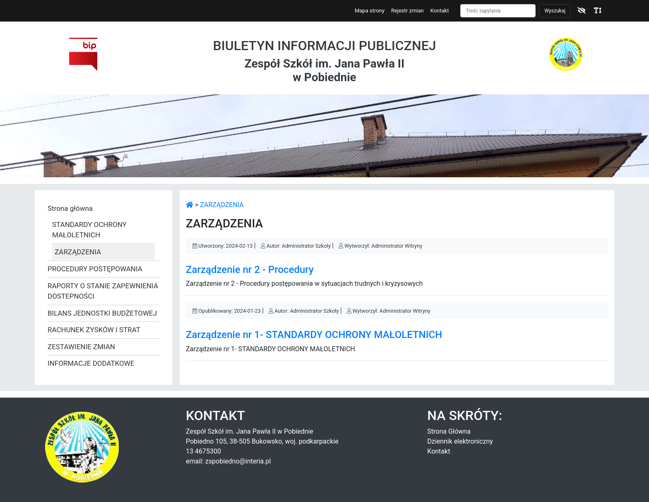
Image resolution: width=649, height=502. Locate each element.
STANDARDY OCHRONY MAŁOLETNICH (89, 229)
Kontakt (439, 10)
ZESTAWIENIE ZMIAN (81, 347)
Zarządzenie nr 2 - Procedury (250, 269)
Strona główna (70, 208)
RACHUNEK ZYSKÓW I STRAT (94, 330)
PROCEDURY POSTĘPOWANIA (95, 269)
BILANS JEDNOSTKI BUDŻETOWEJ (102, 313)
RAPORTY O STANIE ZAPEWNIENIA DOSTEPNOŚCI (103, 291)
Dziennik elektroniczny (460, 441)
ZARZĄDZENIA (78, 252)
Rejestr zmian (407, 10)
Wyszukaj (554, 11)
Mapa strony (370, 10)
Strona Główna (449, 431)
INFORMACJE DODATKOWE (91, 363)
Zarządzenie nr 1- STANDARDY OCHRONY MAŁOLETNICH (314, 334)
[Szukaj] (498, 10)
